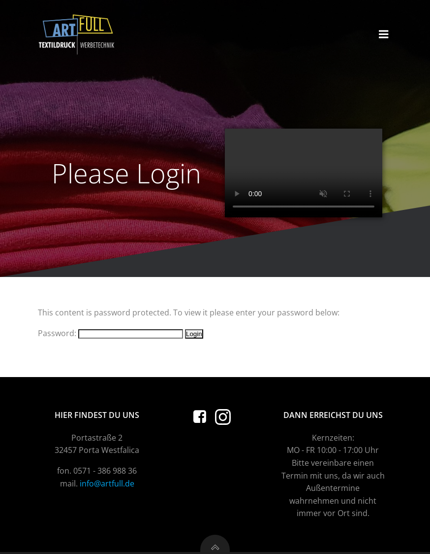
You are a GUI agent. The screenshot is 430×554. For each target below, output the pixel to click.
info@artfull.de (107, 483)
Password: (110, 333)
